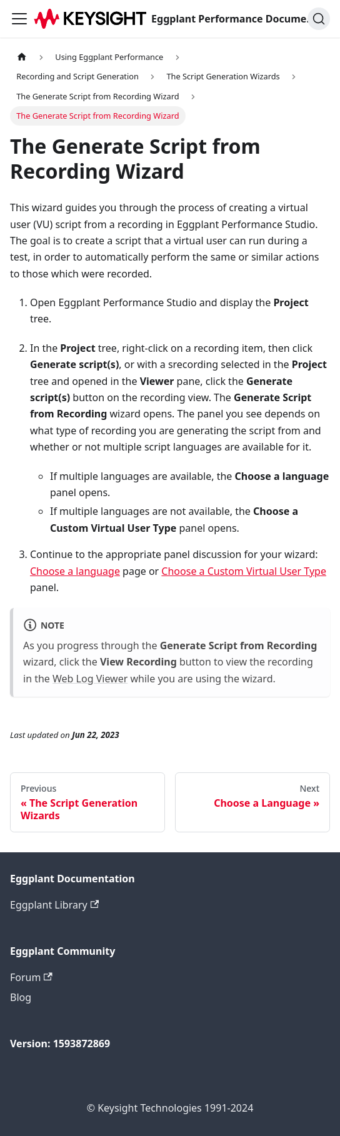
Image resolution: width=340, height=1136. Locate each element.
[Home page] (22, 57)
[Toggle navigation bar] (19, 18)
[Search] (319, 18)
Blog (20, 997)
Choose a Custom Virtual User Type (243, 571)
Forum (31, 977)
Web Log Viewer (90, 678)
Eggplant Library (54, 905)
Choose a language (75, 571)
